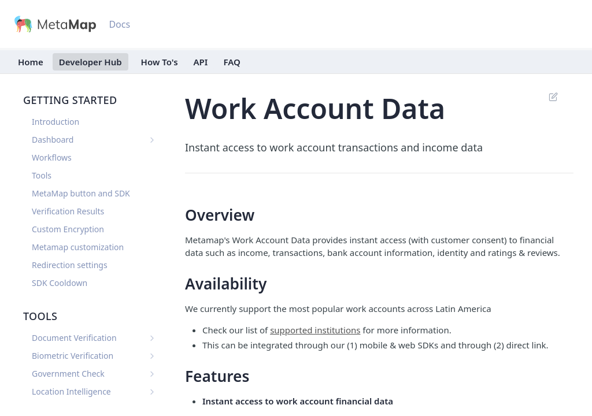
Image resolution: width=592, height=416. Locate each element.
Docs (119, 24)
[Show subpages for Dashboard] (152, 139)
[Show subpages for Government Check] (152, 373)
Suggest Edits (553, 96)
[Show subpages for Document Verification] (152, 338)
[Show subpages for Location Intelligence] (152, 391)
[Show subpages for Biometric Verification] (152, 356)
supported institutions (315, 330)
